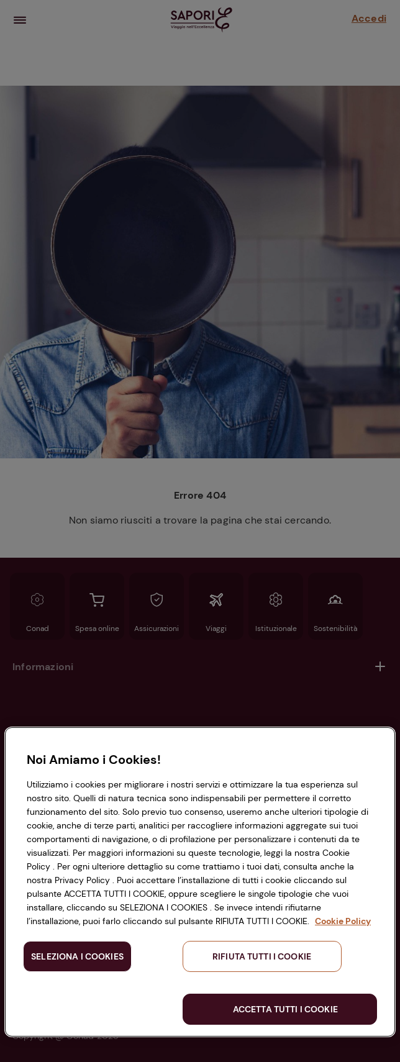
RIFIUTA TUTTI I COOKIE (261, 956)
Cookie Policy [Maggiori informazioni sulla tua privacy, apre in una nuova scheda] (343, 921)
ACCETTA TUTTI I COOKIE (285, 1009)
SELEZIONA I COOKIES (77, 956)
